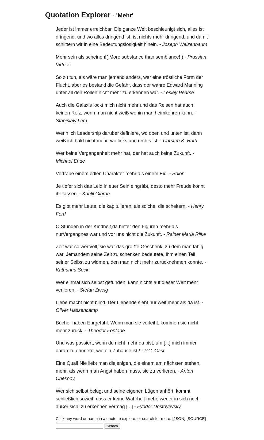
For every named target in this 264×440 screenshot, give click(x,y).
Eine (61, 363)
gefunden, (116, 282)
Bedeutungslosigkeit (121, 44)
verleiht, (151, 323)
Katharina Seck (72, 270)
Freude (184, 186)
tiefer (67, 186)
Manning (193, 85)
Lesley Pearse (178, 92)
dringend (114, 37)
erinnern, (85, 350)
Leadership (89, 133)
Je (58, 186)
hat (178, 105)
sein (72, 57)
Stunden (70, 226)
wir (79, 44)
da (190, 302)
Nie (83, 363)
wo (90, 37)
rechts (144, 140)
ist (71, 29)
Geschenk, (152, 246)
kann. (187, 113)
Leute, (91, 206)
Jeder (62, 29)
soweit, (87, 398)
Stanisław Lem (71, 120)
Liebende (127, 302)
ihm (170, 254)
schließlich (67, 398)
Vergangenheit (94, 153)
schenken (130, 254)
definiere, (130, 133)
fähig (198, 246)
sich (78, 186)
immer (82, 29)
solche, (149, 206)
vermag (117, 406)
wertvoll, (89, 246)
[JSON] (179, 418)
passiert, (85, 343)
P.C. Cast (154, 350)
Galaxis (84, 105)
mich (110, 105)
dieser (168, 282)
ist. (155, 140)
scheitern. (176, 206)
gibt (67, 206)
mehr (158, 37)
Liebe (62, 302)
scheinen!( (97, 57)
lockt (98, 105)
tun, (74, 77)
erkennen (139, 92)
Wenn (62, 133)
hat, (127, 153)
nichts (145, 37)
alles (193, 29)
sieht (143, 302)
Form (189, 77)
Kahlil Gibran (96, 193)
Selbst (77, 262)
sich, (181, 29)
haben (79, 323)
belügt (96, 391)
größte (132, 246)
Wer (60, 153)
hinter (125, 226)
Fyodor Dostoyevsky (159, 406)
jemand (117, 77)
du (111, 343)
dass (137, 85)
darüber (110, 133)
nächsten (173, 363)
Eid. (164, 173)
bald (79, 140)
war (147, 77)
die (111, 85)
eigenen (134, 391)
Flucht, (63, 85)
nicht (104, 92)
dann (196, 133)
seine (97, 254)
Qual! (72, 363)
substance (133, 57)
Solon (178, 173)
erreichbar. (101, 29)
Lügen (151, 391)
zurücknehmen (170, 262)
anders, (134, 77)
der (199, 77)
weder (166, 398)
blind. (100, 302)
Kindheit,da (106, 226)
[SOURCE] (196, 418)
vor (111, 234)
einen (181, 254)
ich (73, 133)
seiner (62, 262)
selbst (97, 282)
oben (154, 133)
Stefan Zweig (94, 290)
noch (194, 398)
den (78, 92)
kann (133, 282)
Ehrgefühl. (98, 323)
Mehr (61, 57)
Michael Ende (70, 161)
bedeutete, (153, 254)
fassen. (70, 193)
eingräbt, (140, 186)
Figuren (150, 226)
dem (176, 246)
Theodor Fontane (106, 330)
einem (82, 173)
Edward (175, 85)
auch (188, 105)
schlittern (65, 44)
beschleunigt (161, 29)
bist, (150, 343)
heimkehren (167, 113)
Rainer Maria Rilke (186, 234)
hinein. (151, 44)
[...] (167, 343)
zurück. (76, 330)
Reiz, (76, 113)
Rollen (90, 92)
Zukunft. (182, 153)
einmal (73, 282)
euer (113, 186)
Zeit (60, 246)
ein (108, 350)
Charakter (113, 173)
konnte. (195, 262)
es (85, 85)
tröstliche (172, 77)
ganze (129, 29)
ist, (128, 37)
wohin (136, 113)
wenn (89, 113)
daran (62, 350)
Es (59, 206)
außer (62, 406)
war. (154, 92)
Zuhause (122, 350)
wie (100, 350)
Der (112, 302)
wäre (91, 77)
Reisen (165, 105)
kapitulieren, (120, 206)
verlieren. (66, 290)
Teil (191, 254)
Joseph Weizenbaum (184, 44)
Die (117, 29)
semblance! (168, 57)
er (110, 398)
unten (176, 133)
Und (60, 343)
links (122, 140)
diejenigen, (120, 363)
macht (75, 302)
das (153, 105)
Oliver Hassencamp (77, 310)
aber (76, 85)
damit (202, 37)
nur (153, 302)
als (81, 57)
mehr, (103, 140)
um (159, 343)
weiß (124, 113)
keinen (63, 113)
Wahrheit (135, 398)
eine (93, 44)
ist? (136, 350)
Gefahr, (123, 85)
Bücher (63, 323)
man (103, 77)
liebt (92, 363)
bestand (97, 85)
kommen (170, 323)
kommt (183, 391)
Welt (142, 29)
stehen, (193, 363)
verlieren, (166, 371)
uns (120, 234)
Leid (97, 186)
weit (162, 302)
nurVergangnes (72, 234)
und (81, 37)
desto (157, 186)
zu (65, 77)
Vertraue (65, 173)
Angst (106, 371)
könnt (199, 186)
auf (157, 282)
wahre (158, 85)
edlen (96, 173)
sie (103, 246)
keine (71, 153)
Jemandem (78, 254)
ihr (58, 193)
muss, (134, 371)
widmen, (100, 262)
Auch (61, 105)
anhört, (167, 391)
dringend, (66, 37)
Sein (124, 186)
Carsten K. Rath (180, 140)
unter (61, 92)
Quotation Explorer (78, 15)
